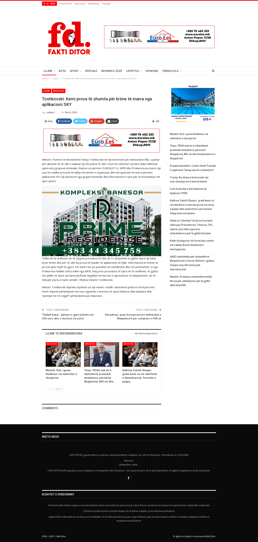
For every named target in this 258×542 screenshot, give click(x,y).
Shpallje (106, 3)
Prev (50, 389)
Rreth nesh (66, 3)
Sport (74, 71)
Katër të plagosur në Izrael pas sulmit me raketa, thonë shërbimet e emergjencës (192, 245)
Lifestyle (132, 71)
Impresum (80, 3)
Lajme (48, 71)
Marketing (93, 3)
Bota (62, 71)
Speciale (91, 71)
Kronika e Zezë (111, 71)
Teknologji (170, 71)
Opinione (151, 71)
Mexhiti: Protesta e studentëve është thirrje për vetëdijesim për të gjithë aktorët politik (191, 281)
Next (59, 389)
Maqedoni (58, 91)
